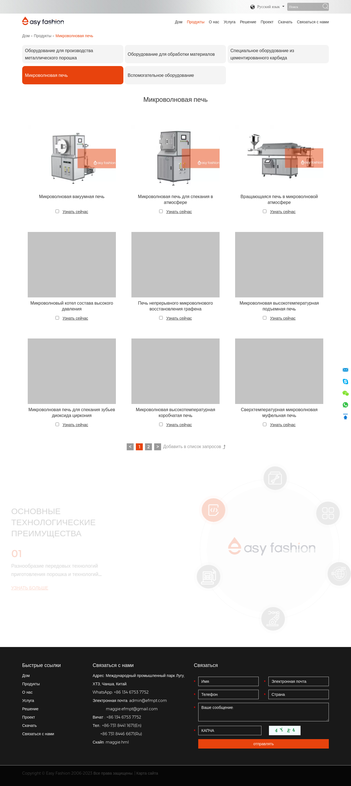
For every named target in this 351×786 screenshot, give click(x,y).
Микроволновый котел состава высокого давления (71, 306)
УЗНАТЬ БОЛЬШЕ (27, 588)
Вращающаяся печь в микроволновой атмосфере (279, 199)
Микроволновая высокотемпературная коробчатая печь (175, 412)
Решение (248, 21)
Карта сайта (147, 773)
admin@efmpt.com (148, 700)
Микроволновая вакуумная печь (72, 196)
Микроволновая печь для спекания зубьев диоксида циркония (72, 412)
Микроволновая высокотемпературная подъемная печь (279, 306)
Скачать (285, 21)
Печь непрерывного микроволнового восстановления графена (175, 306)
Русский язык (265, 7)
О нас (214, 21)
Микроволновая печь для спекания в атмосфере (175, 199)
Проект (267, 21)
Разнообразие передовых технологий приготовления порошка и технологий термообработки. (52, 570)
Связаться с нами (313, 21)
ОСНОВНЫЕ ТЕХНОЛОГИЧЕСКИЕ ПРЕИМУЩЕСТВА (51, 522)
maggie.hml (117, 742)
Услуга (230, 21)
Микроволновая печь (74, 35)
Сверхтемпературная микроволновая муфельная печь (279, 412)
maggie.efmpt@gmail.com (132, 708)
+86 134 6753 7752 (131, 692)
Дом (178, 21)
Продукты (195, 21)
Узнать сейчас (75, 211)
